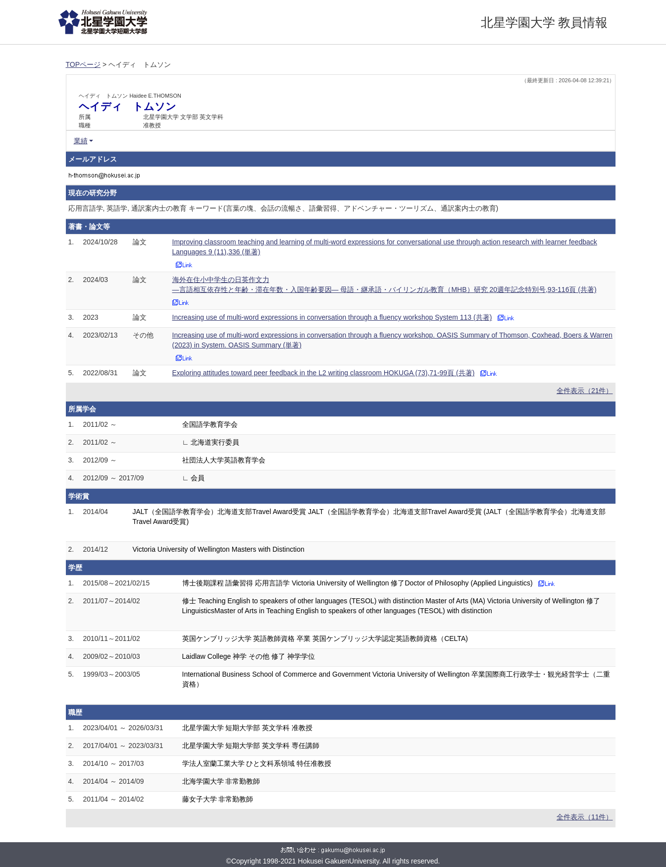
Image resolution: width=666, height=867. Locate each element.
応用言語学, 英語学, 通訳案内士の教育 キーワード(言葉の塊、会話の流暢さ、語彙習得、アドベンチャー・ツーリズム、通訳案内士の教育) (283, 208)
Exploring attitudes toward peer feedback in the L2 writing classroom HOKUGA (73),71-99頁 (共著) (323, 373)
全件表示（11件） (585, 817)
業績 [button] (81, 141)
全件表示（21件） (585, 391)
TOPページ (83, 64)
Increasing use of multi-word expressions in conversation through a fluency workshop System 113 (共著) (332, 317)
